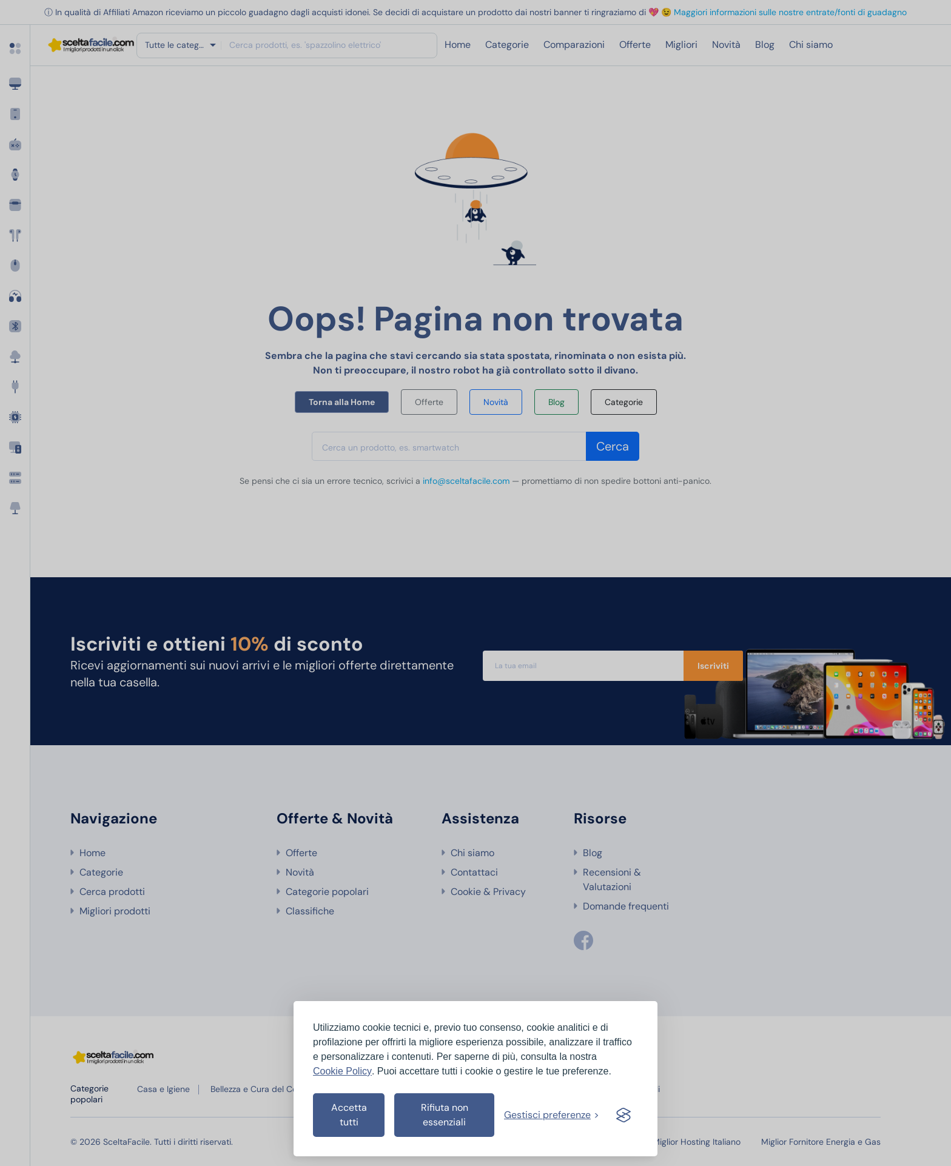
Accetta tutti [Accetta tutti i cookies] (349, 1114)
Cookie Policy (342, 1071)
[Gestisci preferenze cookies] (551, 1115)
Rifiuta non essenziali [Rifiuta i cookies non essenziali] (444, 1114)
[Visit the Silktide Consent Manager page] (623, 1115)
